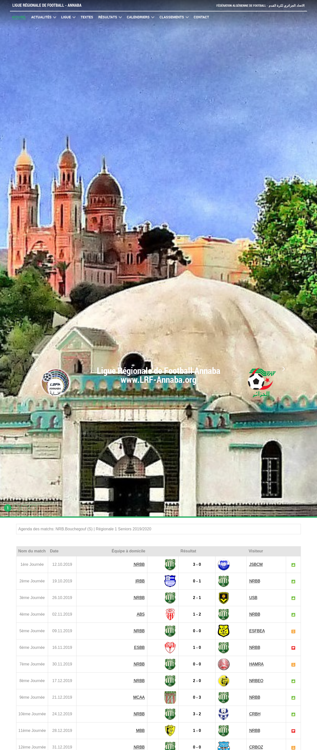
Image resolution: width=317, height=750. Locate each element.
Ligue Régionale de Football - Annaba (46, 5)
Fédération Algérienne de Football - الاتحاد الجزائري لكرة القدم (260, 5)
